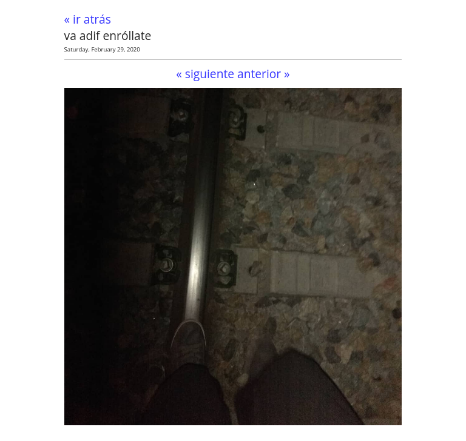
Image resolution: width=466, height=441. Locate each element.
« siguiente (205, 73)
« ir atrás (87, 19)
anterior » (263, 73)
